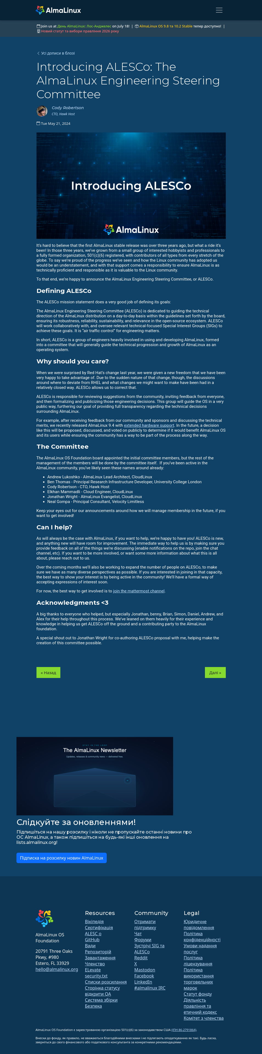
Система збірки (101, 1000)
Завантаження (100, 958)
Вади (90, 946)
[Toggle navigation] (219, 10)
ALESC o (93, 934)
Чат (138, 934)
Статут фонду (198, 994)
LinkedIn (143, 982)
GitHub (92, 940)
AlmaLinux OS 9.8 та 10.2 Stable (165, 26)
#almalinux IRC (150, 988)
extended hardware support (149, 425)
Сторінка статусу (102, 988)
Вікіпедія (94, 922)
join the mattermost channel (138, 591)
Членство (95, 964)
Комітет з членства (204, 1018)
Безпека (93, 1006)
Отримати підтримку (145, 925)
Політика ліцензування (198, 961)
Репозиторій (98, 952)
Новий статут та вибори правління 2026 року (80, 31)
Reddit (141, 958)
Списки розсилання (106, 982)
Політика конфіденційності (202, 937)
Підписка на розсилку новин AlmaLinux (61, 858)
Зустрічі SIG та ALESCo (149, 949)
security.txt (96, 976)
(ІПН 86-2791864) (183, 1030)
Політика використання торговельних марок (199, 979)
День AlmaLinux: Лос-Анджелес (84, 26)
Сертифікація (99, 928)
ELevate (93, 970)
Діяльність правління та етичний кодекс (200, 1006)
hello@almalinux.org (57, 969)
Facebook (144, 976)
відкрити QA (98, 994)
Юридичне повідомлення (199, 925)
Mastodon (144, 970)
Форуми (142, 940)
